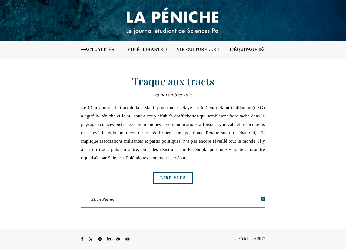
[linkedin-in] (109, 239)
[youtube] (127, 239)
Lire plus (173, 178)
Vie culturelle (196, 49)
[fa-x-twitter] (91, 239)
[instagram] (100, 239)
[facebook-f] (82, 239)
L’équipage (244, 49)
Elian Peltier (103, 199)
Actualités (99, 49)
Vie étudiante (145, 49)
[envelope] (118, 239)
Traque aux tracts (173, 81)
